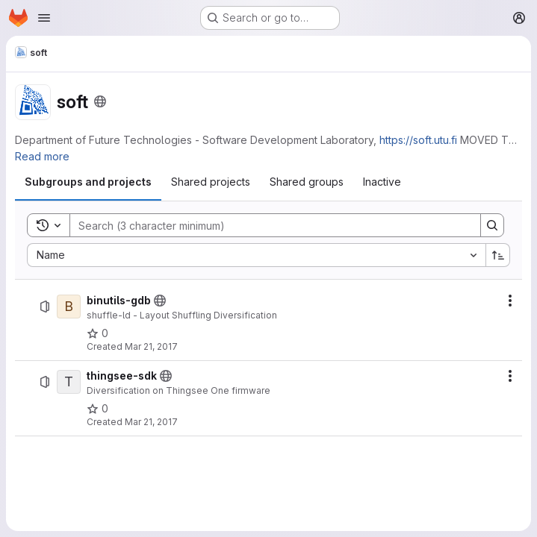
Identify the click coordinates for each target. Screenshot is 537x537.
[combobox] (256, 255)
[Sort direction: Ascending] (498, 255)
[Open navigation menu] (44, 18)
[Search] (267, 225)
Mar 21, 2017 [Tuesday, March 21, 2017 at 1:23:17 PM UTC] (151, 346)
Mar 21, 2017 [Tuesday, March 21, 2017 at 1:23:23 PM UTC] (151, 421)
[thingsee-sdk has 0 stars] (97, 409)
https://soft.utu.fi (418, 140)
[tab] (88, 182)
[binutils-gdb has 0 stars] (97, 333)
